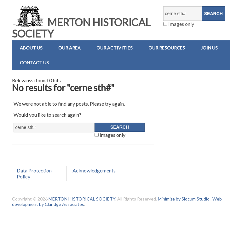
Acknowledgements (94, 170)
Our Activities (114, 47)
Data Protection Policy (34, 173)
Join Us (209, 47)
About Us (31, 47)
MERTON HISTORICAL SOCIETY (81, 28)
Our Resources (166, 47)
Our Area (69, 47)
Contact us (34, 62)
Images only (178, 24)
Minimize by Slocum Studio (184, 198)
